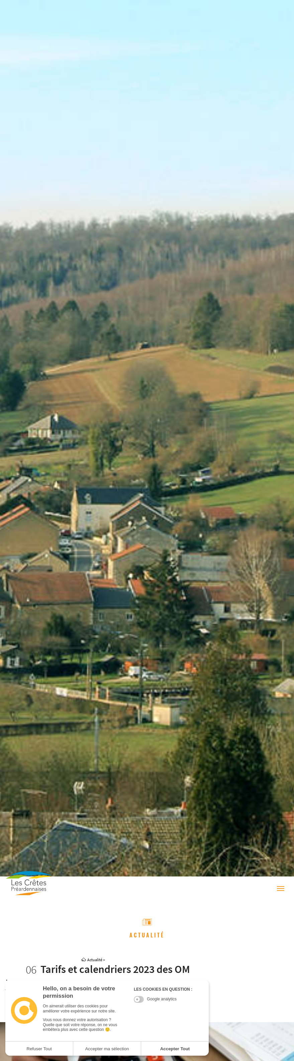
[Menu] (281, 889)
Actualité (94, 959)
